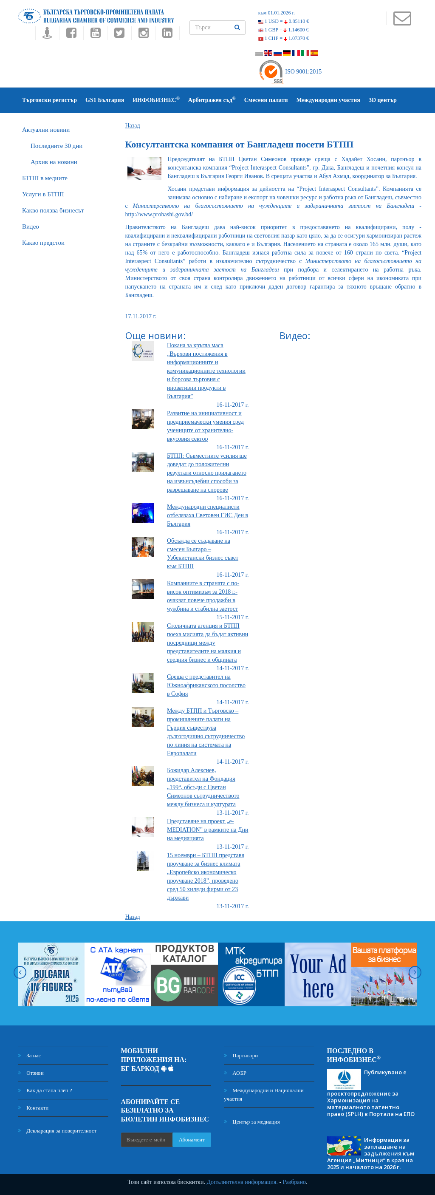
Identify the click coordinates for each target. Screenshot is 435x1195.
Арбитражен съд (212, 99)
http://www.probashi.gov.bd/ (159, 214)
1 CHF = (283, 38)
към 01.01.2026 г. (276, 13)
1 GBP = (283, 30)
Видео (30, 226)
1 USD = (283, 21)
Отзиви (31, 1073)
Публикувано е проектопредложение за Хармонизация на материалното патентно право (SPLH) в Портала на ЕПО (371, 1093)
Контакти (33, 1107)
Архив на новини (54, 162)
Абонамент (192, 1139)
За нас (29, 1055)
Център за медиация (252, 1122)
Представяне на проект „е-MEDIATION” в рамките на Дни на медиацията (208, 829)
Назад (132, 125)
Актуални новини (46, 129)
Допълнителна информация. (242, 1182)
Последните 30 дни (56, 145)
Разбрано (294, 1182)
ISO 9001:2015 (290, 71)
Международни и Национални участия (264, 1094)
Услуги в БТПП (43, 194)
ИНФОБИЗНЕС (156, 99)
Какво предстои (43, 242)
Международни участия (328, 100)
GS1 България (104, 100)
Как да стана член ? (45, 1090)
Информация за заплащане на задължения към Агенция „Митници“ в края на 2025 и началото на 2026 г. (370, 1153)
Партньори (241, 1055)
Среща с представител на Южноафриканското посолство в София (206, 685)
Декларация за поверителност (57, 1130)
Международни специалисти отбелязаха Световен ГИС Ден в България (207, 515)
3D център (383, 100)
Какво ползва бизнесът (53, 210)
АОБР (235, 1073)
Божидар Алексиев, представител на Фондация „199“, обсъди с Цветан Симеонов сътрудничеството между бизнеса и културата (203, 787)
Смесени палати (266, 100)
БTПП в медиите (45, 178)
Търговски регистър (49, 100)
